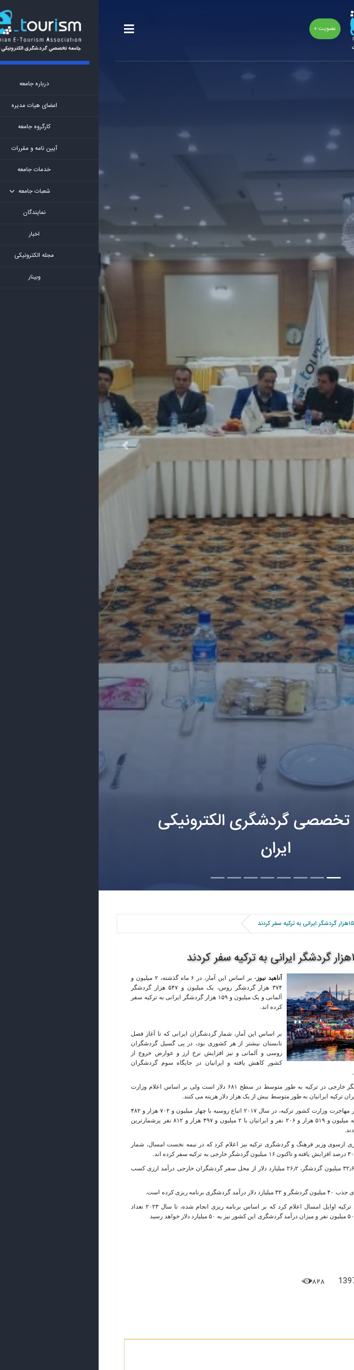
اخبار (317, 923)
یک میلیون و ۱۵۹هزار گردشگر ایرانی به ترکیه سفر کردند (208, 958)
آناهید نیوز (295, 1244)
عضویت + (226, 28)
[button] (26, 445)
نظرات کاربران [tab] (306, 1328)
